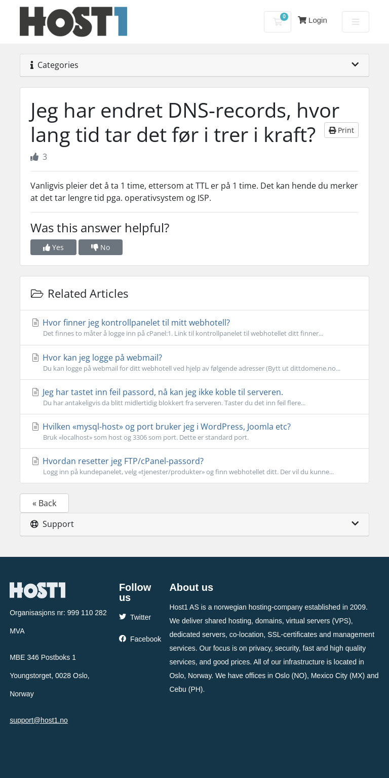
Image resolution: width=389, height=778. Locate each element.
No (100, 247)
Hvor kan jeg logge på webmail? (194, 362)
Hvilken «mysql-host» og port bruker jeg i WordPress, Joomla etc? (194, 431)
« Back (44, 503)
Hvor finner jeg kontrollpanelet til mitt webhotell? (194, 327)
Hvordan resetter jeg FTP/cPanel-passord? (194, 466)
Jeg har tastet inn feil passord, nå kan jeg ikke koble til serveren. (194, 397)
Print (341, 130)
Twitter (135, 617)
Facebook (140, 639)
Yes (53, 247)
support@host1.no (39, 720)
